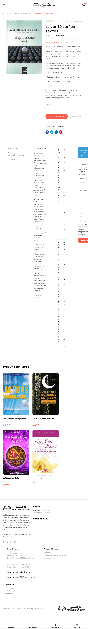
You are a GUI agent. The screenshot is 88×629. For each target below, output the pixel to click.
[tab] (16, 148)
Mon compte (32, 627)
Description (13, 148)
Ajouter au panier (57, 116)
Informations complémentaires (16, 154)
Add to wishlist (76, 117)
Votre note (82, 179)
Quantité (48, 104)
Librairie (77, 627)
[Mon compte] (33, 625)
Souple (64, 247)
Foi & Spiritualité (26, 13)
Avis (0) (11, 160)
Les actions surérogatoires (14, 417)
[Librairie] (77, 625)
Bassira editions (64, 277)
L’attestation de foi (68, 419)
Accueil (6, 13)
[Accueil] (11, 625)
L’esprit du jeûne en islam (42, 417)
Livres (15, 13)
